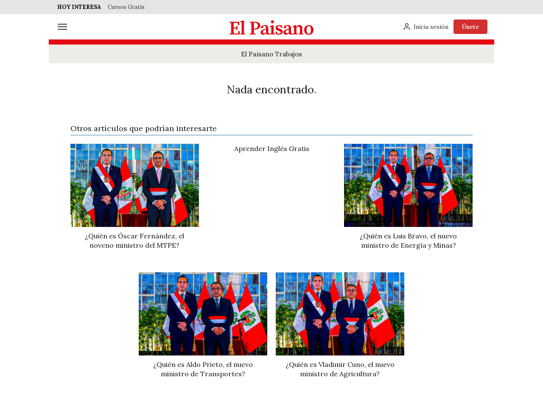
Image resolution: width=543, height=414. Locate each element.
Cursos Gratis (126, 7)
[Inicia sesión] (425, 26)
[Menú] (62, 27)
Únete (470, 27)
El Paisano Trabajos (271, 54)
